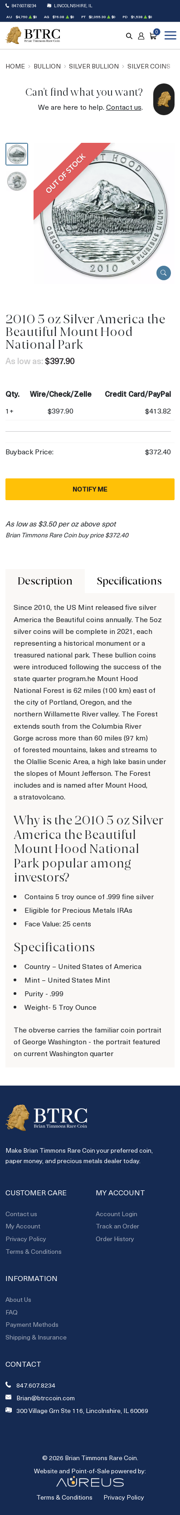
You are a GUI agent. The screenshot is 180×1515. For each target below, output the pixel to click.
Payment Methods (31, 1324)
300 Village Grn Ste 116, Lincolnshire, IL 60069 (82, 1411)
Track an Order (117, 1226)
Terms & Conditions (33, 1251)
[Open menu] (168, 35)
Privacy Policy (25, 1238)
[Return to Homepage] (32, 35)
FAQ (11, 1312)
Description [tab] (45, 581)
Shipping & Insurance (36, 1337)
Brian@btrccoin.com (45, 1398)
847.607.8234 (24, 5)
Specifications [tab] (129, 581)
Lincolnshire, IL (73, 5)
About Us (18, 1299)
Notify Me (90, 489)
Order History (115, 1238)
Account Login (116, 1213)
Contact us (123, 107)
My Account (22, 1226)
